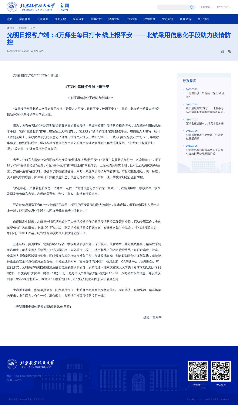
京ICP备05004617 (194, 399)
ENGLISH (224, 7)
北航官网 (206, 7)
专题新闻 (42, 19)
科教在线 (96, 19)
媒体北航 (114, 19)
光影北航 (132, 19)
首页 (10, 19)
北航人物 (60, 19)
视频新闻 (150, 19)
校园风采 (78, 19)
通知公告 (185, 19)
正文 (33, 28)
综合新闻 (24, 19)
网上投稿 (203, 19)
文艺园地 (167, 19)
